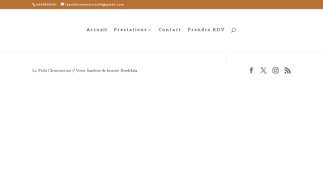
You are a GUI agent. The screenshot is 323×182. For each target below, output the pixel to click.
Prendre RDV (206, 30)
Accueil (97, 30)
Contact (169, 30)
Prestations (130, 30)
